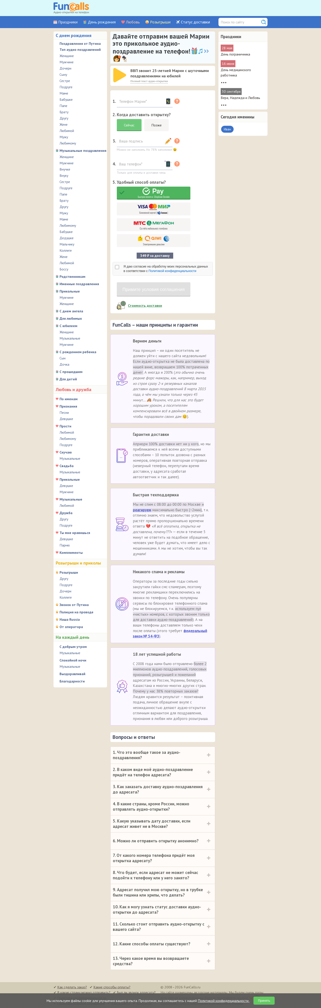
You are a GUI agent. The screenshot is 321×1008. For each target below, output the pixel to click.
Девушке (66, 418)
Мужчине (67, 62)
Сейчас (129, 125)
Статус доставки (195, 22)
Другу (64, 118)
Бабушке (66, 99)
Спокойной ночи (73, 660)
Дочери (65, 68)
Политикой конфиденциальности (172, 271)
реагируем (142, 509)
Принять (264, 1000)
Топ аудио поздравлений (80, 49)
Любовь (133, 22)
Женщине (67, 56)
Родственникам (72, 276)
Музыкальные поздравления (83, 150)
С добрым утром (73, 646)
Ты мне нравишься (75, 532)
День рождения (102, 22)
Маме (64, 93)
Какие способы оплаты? (111, 987)
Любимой (67, 130)
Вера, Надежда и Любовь (240, 97)
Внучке (65, 169)
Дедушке (67, 238)
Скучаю (66, 452)
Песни (64, 412)
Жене (64, 124)
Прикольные (70, 291)
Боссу (64, 269)
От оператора (71, 627)
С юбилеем (68, 326)
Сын (63, 358)
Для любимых (71, 318)
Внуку (64, 175)
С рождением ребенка (78, 352)
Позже (156, 125)
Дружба (66, 513)
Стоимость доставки (145, 305)
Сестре (65, 80)
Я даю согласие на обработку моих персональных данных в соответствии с (165, 269)
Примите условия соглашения (153, 289)
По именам (69, 399)
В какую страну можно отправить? (83, 992)
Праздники (68, 22)
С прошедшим (71, 371)
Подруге (66, 87)
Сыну (63, 74)
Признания (68, 406)
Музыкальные (70, 338)
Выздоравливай (72, 674)
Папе (63, 105)
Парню (65, 545)
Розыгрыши (160, 22)
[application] (120, 75)
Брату (64, 112)
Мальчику (67, 244)
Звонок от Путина (74, 604)
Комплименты (71, 552)
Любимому (68, 143)
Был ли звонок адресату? (136, 992)
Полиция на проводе (76, 612)
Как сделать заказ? (72, 987)
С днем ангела (71, 311)
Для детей (68, 379)
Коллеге (66, 250)
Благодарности (72, 681)
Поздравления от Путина (80, 43)
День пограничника (235, 54)
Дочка (64, 364)
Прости (65, 426)
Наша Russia (70, 619)
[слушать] (120, 75)
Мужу (64, 137)
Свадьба (67, 466)
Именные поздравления (79, 284)
